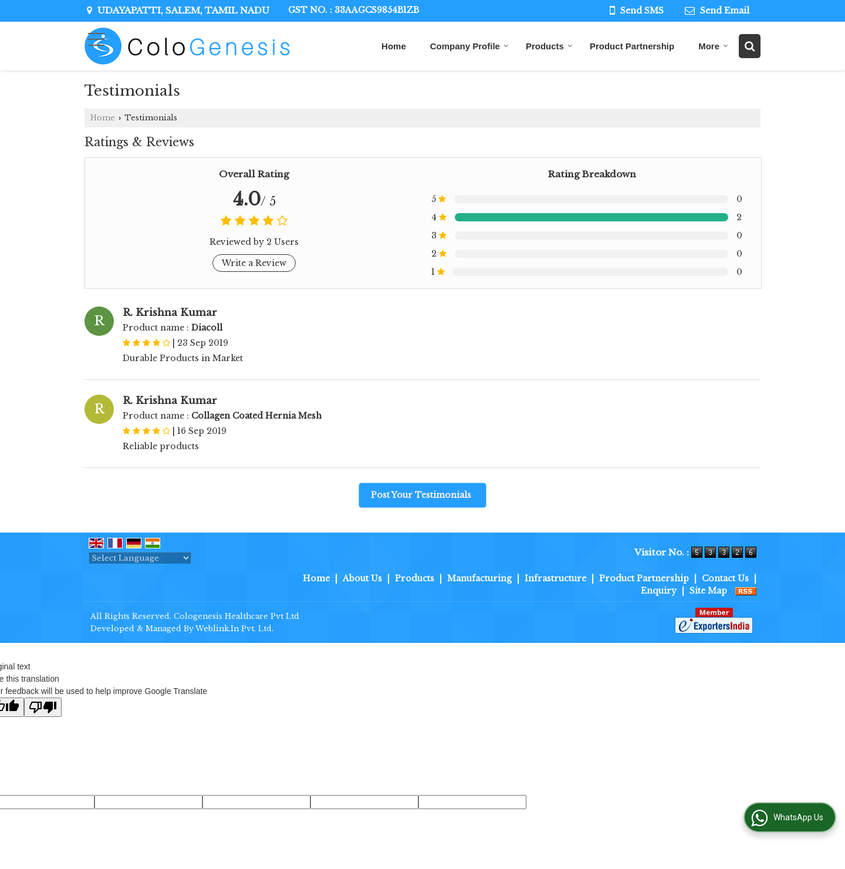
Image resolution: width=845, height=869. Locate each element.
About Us (362, 578)
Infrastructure (555, 578)
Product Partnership (632, 46)
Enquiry (659, 590)
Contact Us (725, 578)
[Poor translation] (43, 707)
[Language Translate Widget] (140, 558)
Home (393, 46)
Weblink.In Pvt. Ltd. (234, 628)
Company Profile (469, 46)
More (713, 46)
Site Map (708, 590)
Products (549, 46)
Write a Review (254, 263)
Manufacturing (479, 578)
